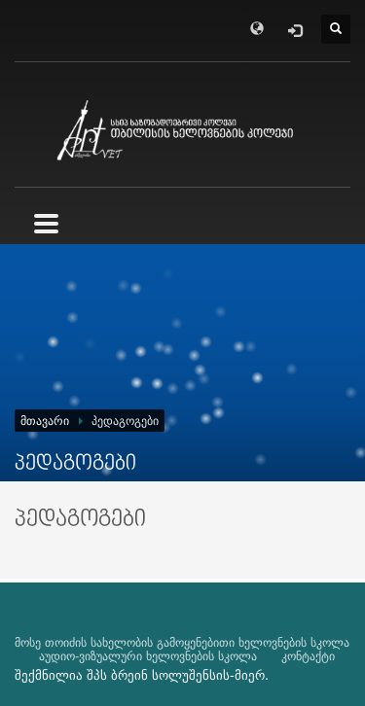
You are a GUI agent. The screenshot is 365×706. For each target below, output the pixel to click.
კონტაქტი (308, 656)
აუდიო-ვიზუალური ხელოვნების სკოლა (148, 656)
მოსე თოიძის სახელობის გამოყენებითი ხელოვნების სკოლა (182, 643)
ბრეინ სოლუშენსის (170, 675)
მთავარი (44, 421)
